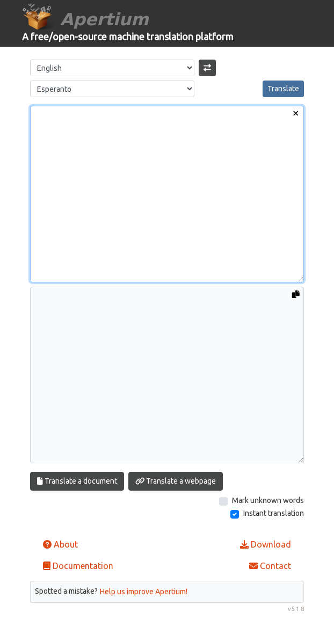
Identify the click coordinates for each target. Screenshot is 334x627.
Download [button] (265, 544)
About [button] (60, 544)
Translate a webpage (175, 481)
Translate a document (77, 481)
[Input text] (167, 194)
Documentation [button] (78, 566)
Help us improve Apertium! (143, 591)
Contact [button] (270, 566)
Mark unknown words (268, 500)
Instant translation (273, 513)
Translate (283, 88)
